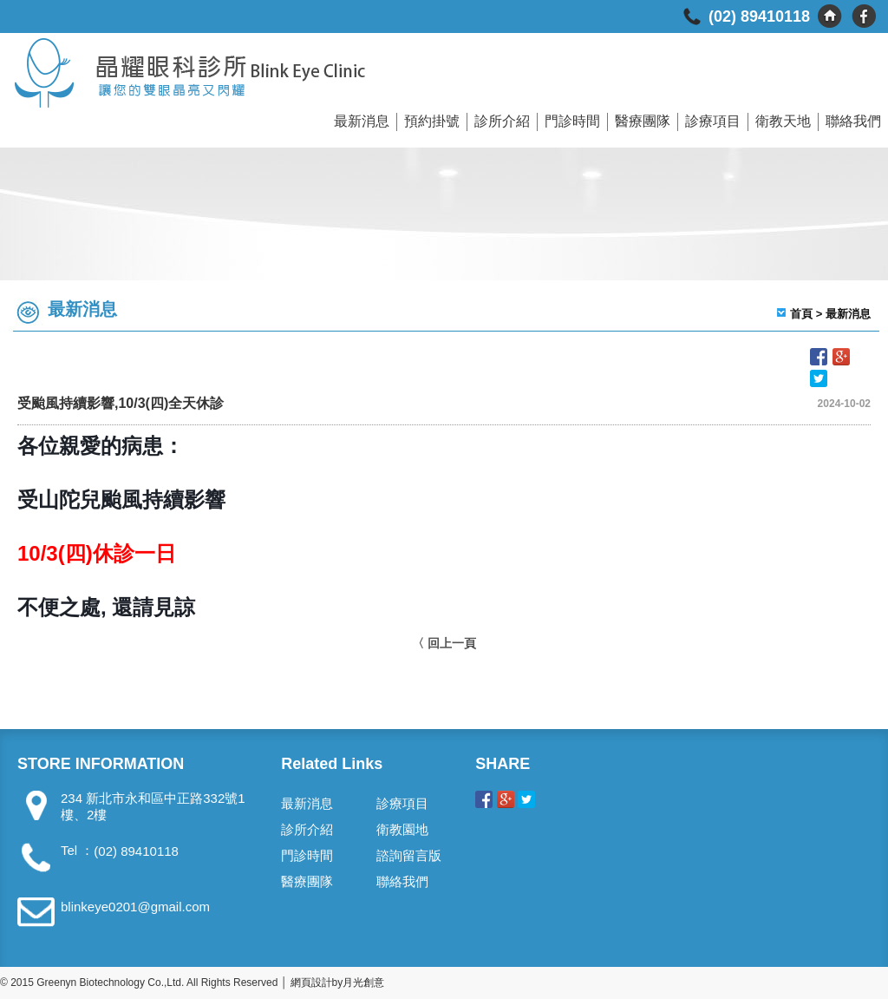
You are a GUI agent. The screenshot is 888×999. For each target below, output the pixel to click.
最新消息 (361, 121)
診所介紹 (502, 121)
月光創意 (363, 982)
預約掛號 (432, 121)
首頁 (801, 313)
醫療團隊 (642, 121)
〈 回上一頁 (444, 643)
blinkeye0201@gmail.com (135, 906)
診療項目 (713, 121)
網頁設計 (311, 982)
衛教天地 (783, 121)
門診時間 (572, 121)
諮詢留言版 (408, 855)
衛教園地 (402, 829)
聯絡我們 (853, 121)
